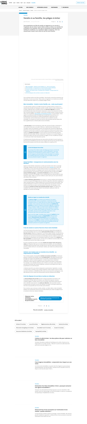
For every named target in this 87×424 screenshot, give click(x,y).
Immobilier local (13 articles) (44, 308)
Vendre (32, 10)
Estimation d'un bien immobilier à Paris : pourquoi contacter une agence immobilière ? (53, 352)
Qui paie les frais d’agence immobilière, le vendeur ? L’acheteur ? (50, 384)
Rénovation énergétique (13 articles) (25, 308)
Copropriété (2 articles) (40, 312)
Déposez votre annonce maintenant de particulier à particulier (49, 279)
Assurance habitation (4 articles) (24, 312)
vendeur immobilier (48, 290)
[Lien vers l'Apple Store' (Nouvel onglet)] (29, 411)
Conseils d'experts (26, 10)
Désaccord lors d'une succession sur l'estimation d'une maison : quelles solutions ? (51, 368)
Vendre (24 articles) (63, 304)
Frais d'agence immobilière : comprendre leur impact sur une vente (53, 335)
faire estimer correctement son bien (43, 94)
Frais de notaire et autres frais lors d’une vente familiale (38, 69)
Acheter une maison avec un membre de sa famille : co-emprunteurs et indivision (42, 71)
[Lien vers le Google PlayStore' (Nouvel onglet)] (29, 414)
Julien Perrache (27, 21)
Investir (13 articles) (59, 308)
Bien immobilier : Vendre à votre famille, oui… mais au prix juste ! (40, 67)
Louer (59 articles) (33, 304)
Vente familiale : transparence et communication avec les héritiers (41, 68)
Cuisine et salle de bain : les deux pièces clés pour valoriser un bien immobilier (53, 319)
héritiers (52, 147)
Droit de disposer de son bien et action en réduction (38, 73)
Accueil (21, 7)
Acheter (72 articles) (21, 304)
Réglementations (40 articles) (48, 304)
